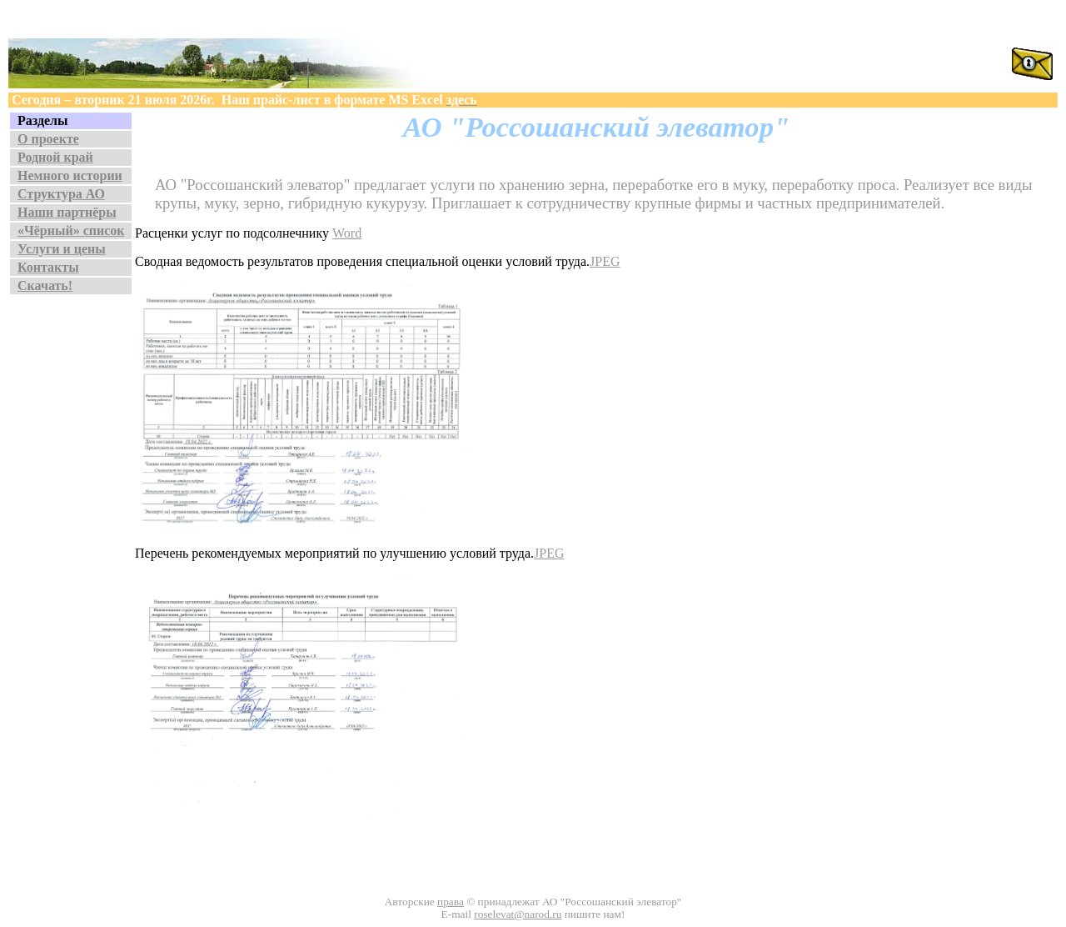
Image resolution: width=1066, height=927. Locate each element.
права (450, 901)
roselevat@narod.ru (517, 914)
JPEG (605, 261)
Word (346, 233)
